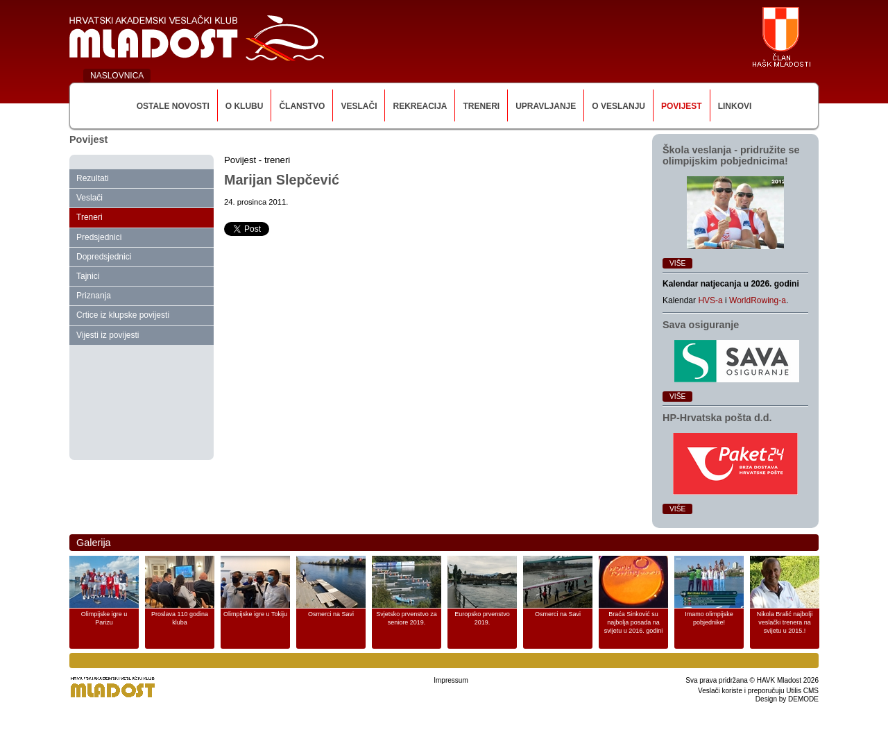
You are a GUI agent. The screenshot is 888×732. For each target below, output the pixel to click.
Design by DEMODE (787, 699)
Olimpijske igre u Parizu (104, 618)
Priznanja (93, 295)
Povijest (681, 106)
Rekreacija (420, 106)
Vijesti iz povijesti (107, 335)
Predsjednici (98, 237)
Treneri (481, 106)
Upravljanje (545, 106)
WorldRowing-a (757, 300)
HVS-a (710, 300)
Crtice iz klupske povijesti (122, 315)
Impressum (451, 680)
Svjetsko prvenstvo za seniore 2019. (406, 618)
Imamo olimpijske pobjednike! (709, 618)
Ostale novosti (173, 106)
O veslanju (618, 106)
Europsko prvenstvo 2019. (482, 618)
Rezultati (92, 178)
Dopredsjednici (103, 257)
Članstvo (302, 106)
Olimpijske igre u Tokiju (255, 614)
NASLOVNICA (117, 75)
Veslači (359, 106)
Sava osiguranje (701, 324)
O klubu (244, 106)
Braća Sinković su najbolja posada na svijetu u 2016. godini (633, 622)
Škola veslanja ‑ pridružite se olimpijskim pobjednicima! (731, 155)
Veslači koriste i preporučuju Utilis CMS (758, 691)
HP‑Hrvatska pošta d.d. (717, 417)
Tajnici (87, 276)
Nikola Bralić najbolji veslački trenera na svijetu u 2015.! (785, 622)
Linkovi (735, 106)
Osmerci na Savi (331, 614)
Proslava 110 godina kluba (179, 618)
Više (677, 263)
